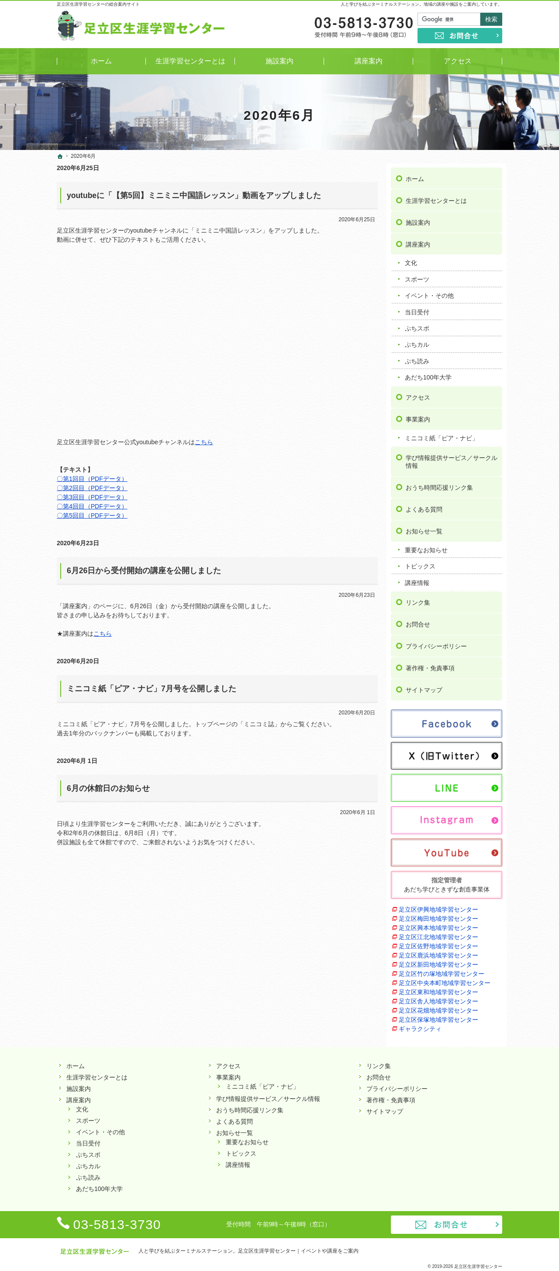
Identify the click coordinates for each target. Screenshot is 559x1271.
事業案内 (418, 414)
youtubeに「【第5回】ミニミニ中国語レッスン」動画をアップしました (194, 195)
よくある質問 (424, 504)
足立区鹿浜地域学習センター (438, 950)
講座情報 (417, 578)
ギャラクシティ (420, 1024)
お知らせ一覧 (424, 526)
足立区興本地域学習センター (438, 923)
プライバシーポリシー (436, 642)
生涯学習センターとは (436, 196)
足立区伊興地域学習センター (438, 905)
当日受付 (417, 307)
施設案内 (418, 218)
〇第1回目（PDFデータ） (92, 478)
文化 (411, 258)
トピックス (420, 562)
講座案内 (418, 240)
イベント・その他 (429, 291)
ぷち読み (417, 356)
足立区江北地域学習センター (438, 932)
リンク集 (418, 598)
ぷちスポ (417, 323)
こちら (204, 442)
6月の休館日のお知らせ (108, 788)
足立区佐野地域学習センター (438, 941)
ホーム (415, 174)
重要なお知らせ (426, 545)
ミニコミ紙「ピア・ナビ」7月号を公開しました (151, 688)
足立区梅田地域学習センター (438, 914)
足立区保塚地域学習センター (438, 1015)
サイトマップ (424, 686)
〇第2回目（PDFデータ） (92, 487)
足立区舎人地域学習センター (438, 996)
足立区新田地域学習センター (438, 960)
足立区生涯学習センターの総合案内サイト (98, 4)
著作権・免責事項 (430, 664)
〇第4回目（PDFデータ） (92, 506)
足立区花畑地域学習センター (438, 1006)
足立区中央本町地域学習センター (444, 978)
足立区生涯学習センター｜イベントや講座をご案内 (298, 1251)
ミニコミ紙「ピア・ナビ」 (441, 433)
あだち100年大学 (428, 373)
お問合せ (418, 620)
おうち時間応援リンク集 (439, 483)
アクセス (418, 393)
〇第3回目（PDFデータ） (92, 497)
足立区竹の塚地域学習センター (441, 969)
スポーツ (417, 275)
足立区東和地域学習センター (438, 987)
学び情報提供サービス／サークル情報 (451, 457)
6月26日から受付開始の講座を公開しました (144, 570)
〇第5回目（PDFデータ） (92, 515)
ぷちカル (417, 340)
